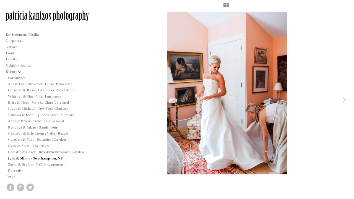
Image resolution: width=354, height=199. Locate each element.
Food (10, 53)
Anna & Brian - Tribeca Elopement (36, 121)
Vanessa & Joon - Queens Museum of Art (41, 114)
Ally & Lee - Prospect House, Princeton (40, 84)
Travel (11, 176)
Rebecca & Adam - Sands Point (33, 127)
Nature (11, 46)
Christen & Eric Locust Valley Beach (38, 133)
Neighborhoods (21, 65)
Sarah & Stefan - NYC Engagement (36, 164)
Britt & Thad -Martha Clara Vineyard (38, 102)
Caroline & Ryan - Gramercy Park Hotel (41, 90)
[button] (226, 7)
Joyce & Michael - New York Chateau (38, 108)
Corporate (14, 40)
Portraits (15, 170)
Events (14, 71)
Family (11, 59)
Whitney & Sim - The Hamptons (34, 96)
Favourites (17, 77)
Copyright (342, 194)
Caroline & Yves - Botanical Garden (37, 139)
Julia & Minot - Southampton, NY (35, 158)
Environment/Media (22, 34)
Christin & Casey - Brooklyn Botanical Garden (46, 152)
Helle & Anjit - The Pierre (29, 145)
